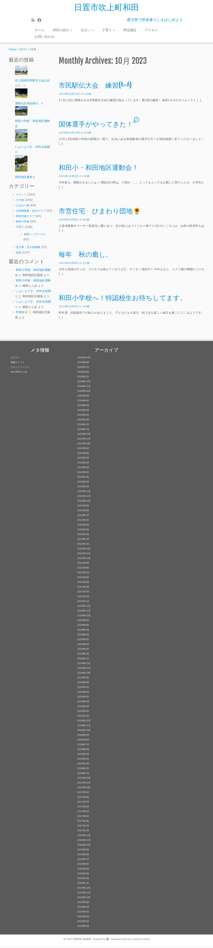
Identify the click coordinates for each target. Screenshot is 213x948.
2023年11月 (83, 441)
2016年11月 (83, 842)
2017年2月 (83, 828)
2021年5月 (83, 584)
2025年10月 (83, 360)
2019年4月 (83, 704)
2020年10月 (83, 618)
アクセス (151, 30)
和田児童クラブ (25, 219)
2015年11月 (83, 895)
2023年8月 (83, 455)
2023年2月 (83, 484)
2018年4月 (83, 761)
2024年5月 (83, 412)
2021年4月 (83, 589)
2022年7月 (83, 517)
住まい (87, 30)
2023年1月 (83, 489)
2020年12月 (83, 608)
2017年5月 (83, 814)
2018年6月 (83, 752)
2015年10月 (83, 900)
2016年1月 (83, 885)
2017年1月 (83, 833)
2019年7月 (83, 689)
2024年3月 (83, 422)
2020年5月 (83, 642)
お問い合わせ (44, 36)
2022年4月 (83, 532)
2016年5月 (83, 871)
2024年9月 (83, 398)
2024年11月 (83, 388)
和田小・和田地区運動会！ (99, 170)
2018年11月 (83, 728)
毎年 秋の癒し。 (85, 257)
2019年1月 (83, 718)
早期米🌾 (22, 315)
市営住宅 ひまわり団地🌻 (100, 213)
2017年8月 (83, 799)
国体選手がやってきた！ (96, 127)
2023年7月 (83, 460)
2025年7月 (83, 369)
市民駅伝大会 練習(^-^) (95, 88)
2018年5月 (83, 756)
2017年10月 (83, 790)
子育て (108, 30)
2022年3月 (83, 537)
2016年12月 (83, 838)
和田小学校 (22, 224)
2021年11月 (83, 556)
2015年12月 (83, 890)
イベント (21, 197)
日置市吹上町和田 (106, 7)
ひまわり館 (22, 208)
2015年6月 (83, 919)
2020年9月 (83, 623)
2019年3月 (83, 709)
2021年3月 (83, 594)
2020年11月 (83, 613)
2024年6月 (83, 408)
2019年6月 (83, 694)
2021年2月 (83, 599)
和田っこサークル (35, 237)
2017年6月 (83, 809)
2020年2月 (83, 656)
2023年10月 (83, 446)
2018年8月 (83, 742)
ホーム (40, 30)
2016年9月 (83, 852)
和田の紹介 (62, 30)
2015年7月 (83, 914)
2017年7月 (83, 804)
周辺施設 (129, 30)
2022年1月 (83, 546)
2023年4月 (83, 474)
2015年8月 (83, 909)
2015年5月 (83, 924)
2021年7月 (83, 575)
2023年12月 (83, 436)
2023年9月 (83, 451)
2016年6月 (83, 866)
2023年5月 (83, 470)
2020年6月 (83, 637)
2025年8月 (83, 365)
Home (12, 52)
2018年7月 (83, 747)
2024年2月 (83, 427)
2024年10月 (83, 393)
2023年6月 (83, 465)
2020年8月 (83, 627)
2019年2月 (83, 713)
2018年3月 (83, 766)
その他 (20, 202)
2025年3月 (83, 379)
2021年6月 (83, 580)
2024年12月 (83, 384)
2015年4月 (83, 928)
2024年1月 (83, 431)
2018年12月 (83, 723)
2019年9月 (83, 680)
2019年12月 (83, 666)
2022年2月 (83, 541)
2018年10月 (83, 732)
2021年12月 (83, 551)
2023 (23, 52)
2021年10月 (83, 560)
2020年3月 (83, 651)
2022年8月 (83, 513)
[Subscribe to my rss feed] (34, 20)
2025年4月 (83, 374)
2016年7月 (83, 861)
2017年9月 (83, 795)
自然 (18, 255)
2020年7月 (83, 632)
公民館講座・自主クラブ (31, 213)
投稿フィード (17, 365)
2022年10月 (83, 503)
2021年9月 (83, 565)
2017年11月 (83, 785)
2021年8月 (83, 570)
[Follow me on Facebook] (40, 20)
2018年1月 (83, 775)
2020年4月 (83, 646)
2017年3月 (83, 823)
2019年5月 (83, 699)
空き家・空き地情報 (28, 250)
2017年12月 (83, 780)
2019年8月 (83, 685)
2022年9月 (83, 508)
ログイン (15, 360)
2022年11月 (83, 498)
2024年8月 (83, 403)
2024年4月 (83, 417)
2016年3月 (83, 876)
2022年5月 (83, 527)
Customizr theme (140, 941)
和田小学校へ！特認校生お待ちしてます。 (123, 300)
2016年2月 (83, 881)
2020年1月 (83, 661)
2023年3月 (83, 479)
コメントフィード (20, 369)
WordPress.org (19, 374)
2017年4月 (83, 818)
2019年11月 (83, 670)
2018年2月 (83, 771)
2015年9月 (83, 904)
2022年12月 (83, 494)
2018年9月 (83, 737)
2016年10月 (83, 847)
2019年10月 (83, 675)
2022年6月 (83, 522)
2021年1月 (83, 603)
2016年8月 (83, 857)
